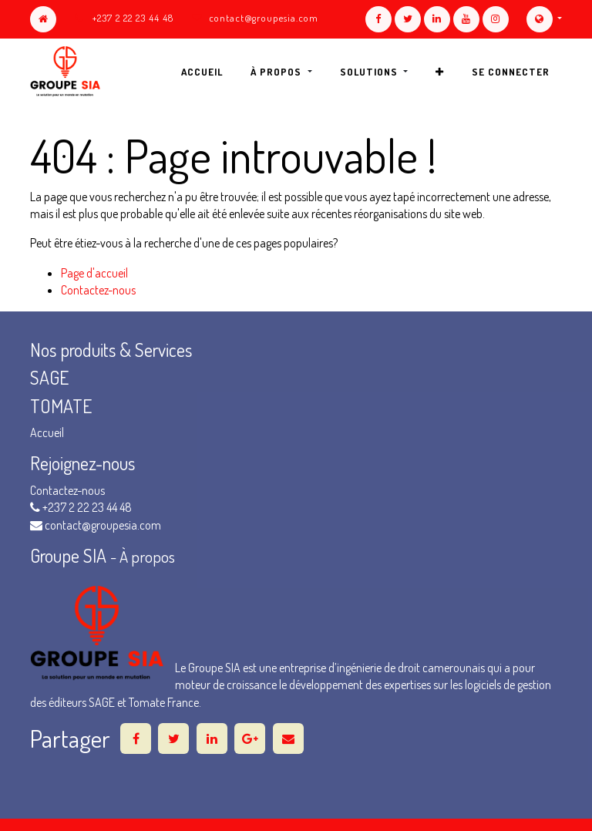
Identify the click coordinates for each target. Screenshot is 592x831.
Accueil (47, 432)
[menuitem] (202, 71)
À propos (147, 557)
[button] (439, 71)
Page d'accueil (94, 273)
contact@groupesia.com (263, 18)
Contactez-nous (98, 290)
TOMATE (61, 406)
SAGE (51, 377)
